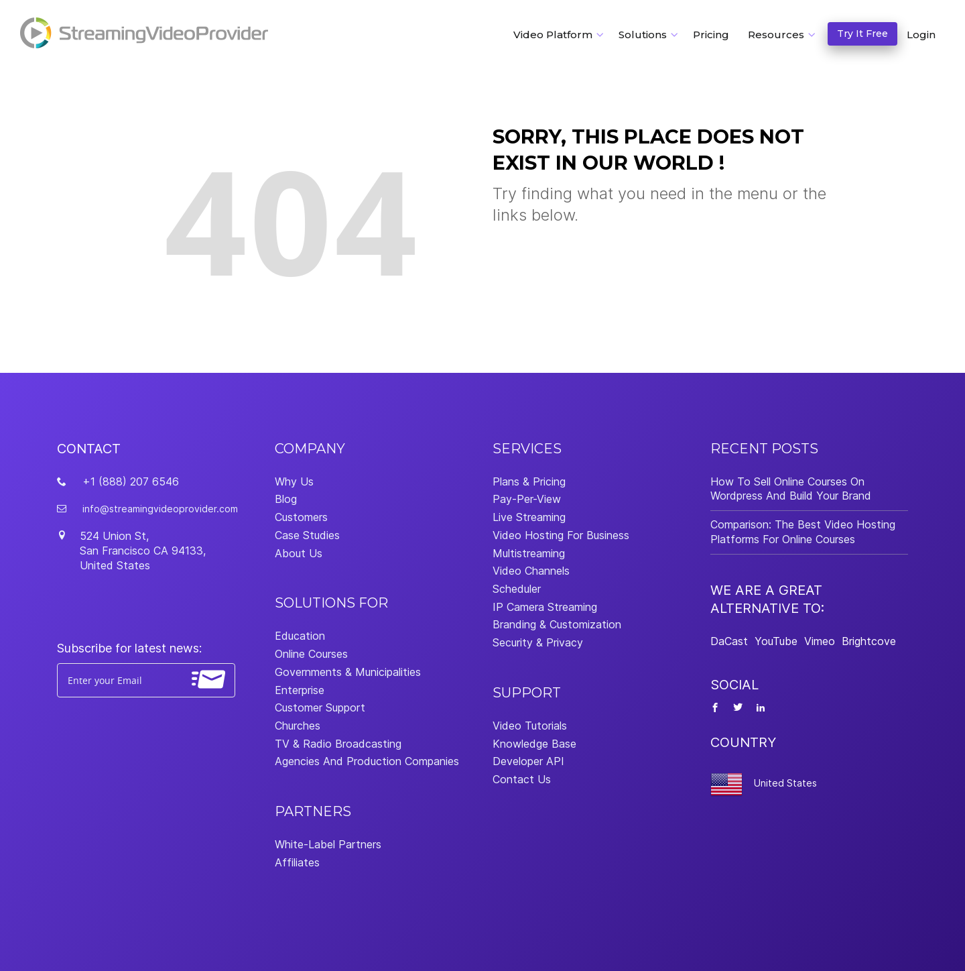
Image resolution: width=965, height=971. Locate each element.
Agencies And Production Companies (367, 761)
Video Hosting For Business (561, 535)
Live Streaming (529, 517)
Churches (297, 725)
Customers (301, 517)
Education (300, 635)
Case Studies (307, 535)
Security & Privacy (538, 642)
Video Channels (531, 570)
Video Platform (552, 34)
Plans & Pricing (529, 481)
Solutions (643, 34)
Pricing (711, 34)
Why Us (294, 481)
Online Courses (311, 654)
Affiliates (297, 862)
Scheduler (517, 588)
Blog (286, 499)
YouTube (776, 641)
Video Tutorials (530, 725)
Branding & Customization (557, 624)
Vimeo (819, 641)
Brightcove (869, 641)
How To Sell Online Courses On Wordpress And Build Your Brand (790, 489)
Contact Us (522, 779)
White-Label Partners (328, 844)
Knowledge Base (534, 743)
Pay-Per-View (527, 499)
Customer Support (320, 707)
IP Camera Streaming (545, 607)
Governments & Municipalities (348, 672)
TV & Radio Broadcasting (338, 743)
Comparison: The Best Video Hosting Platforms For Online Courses (802, 532)
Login (921, 34)
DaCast (729, 641)
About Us (298, 553)
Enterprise (299, 690)
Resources (776, 34)
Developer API (528, 761)
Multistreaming (529, 553)
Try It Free (862, 33)
